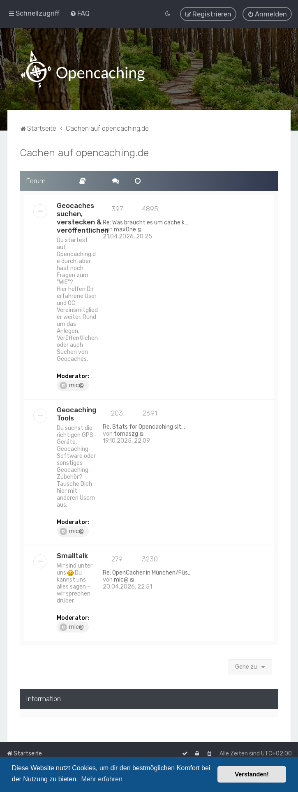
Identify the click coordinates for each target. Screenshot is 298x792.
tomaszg (126, 432)
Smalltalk (72, 555)
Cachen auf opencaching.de (84, 151)
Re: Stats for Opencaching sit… (144, 426)
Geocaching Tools (76, 413)
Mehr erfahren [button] (101, 779)
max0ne (125, 228)
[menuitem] (80, 13)
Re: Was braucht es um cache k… (145, 221)
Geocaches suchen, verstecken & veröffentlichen (83, 217)
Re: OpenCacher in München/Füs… (147, 571)
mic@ (72, 384)
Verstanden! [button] (252, 774)
